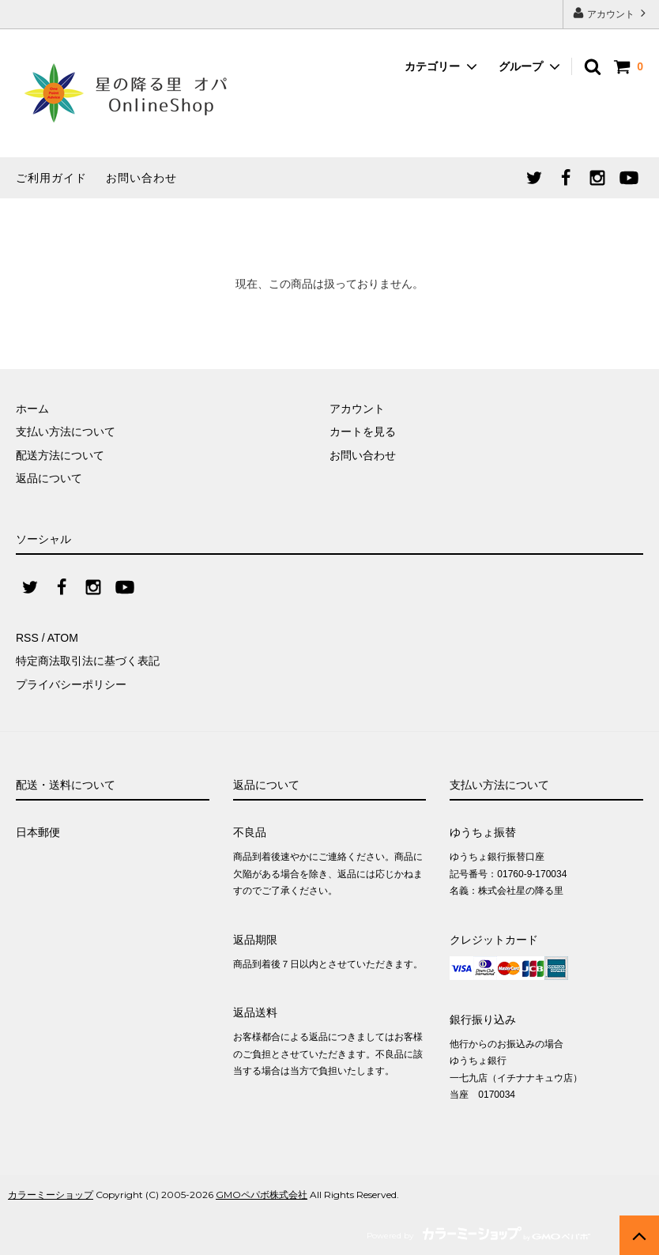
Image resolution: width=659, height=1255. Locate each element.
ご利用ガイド (51, 177)
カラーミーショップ (50, 1194)
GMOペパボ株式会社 (261, 1194)
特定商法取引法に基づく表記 (88, 660)
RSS (27, 637)
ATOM (62, 637)
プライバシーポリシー (71, 684)
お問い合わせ (141, 177)
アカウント (611, 13)
